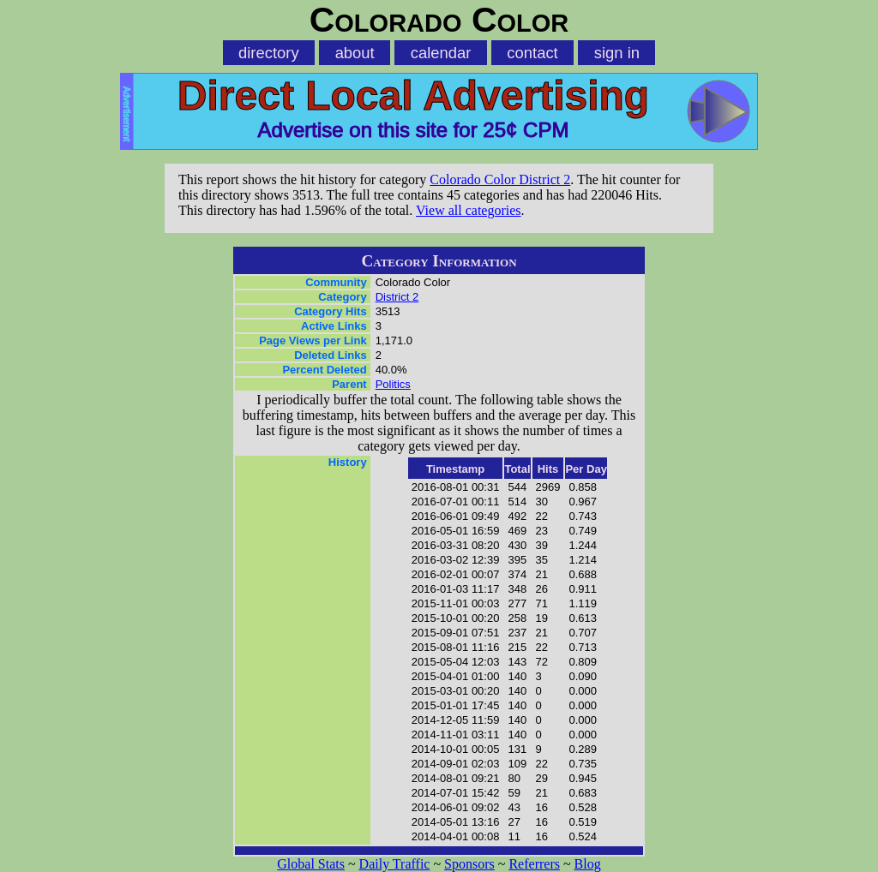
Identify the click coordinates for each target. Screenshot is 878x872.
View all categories (468, 210)
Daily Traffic (394, 864)
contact (532, 53)
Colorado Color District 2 (500, 179)
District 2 (397, 296)
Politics (393, 384)
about (355, 53)
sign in (617, 53)
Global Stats (311, 864)
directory (268, 53)
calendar (441, 53)
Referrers (534, 864)
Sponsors (469, 864)
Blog (587, 864)
